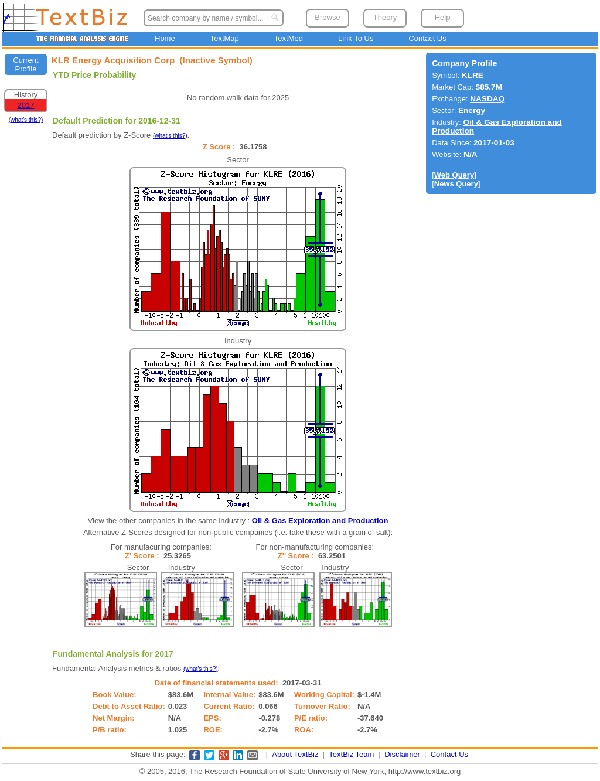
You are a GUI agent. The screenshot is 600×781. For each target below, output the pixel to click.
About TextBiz (295, 754)
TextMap (224, 38)
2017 (26, 105)
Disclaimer (402, 754)
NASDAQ (487, 98)
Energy (471, 110)
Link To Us (355, 38)
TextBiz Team (351, 754)
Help (443, 17)
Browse (327, 17)
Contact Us (427, 38)
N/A (470, 154)
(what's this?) (26, 120)
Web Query (454, 174)
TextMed (288, 38)
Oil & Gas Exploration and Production (320, 520)
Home (165, 38)
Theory (385, 17)
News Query (456, 183)
